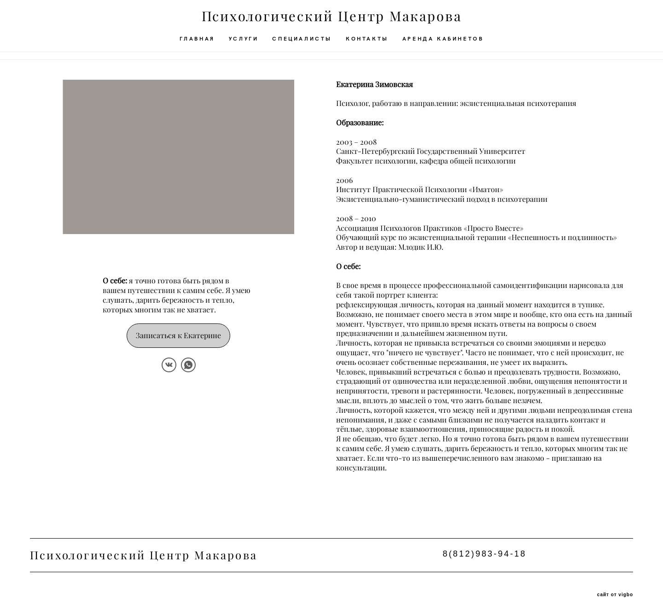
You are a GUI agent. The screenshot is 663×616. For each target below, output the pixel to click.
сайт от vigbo (615, 594)
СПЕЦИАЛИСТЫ (302, 42)
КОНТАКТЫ (367, 42)
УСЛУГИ (244, 42)
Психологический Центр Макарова (332, 20)
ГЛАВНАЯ (197, 42)
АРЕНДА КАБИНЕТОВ (443, 42)
